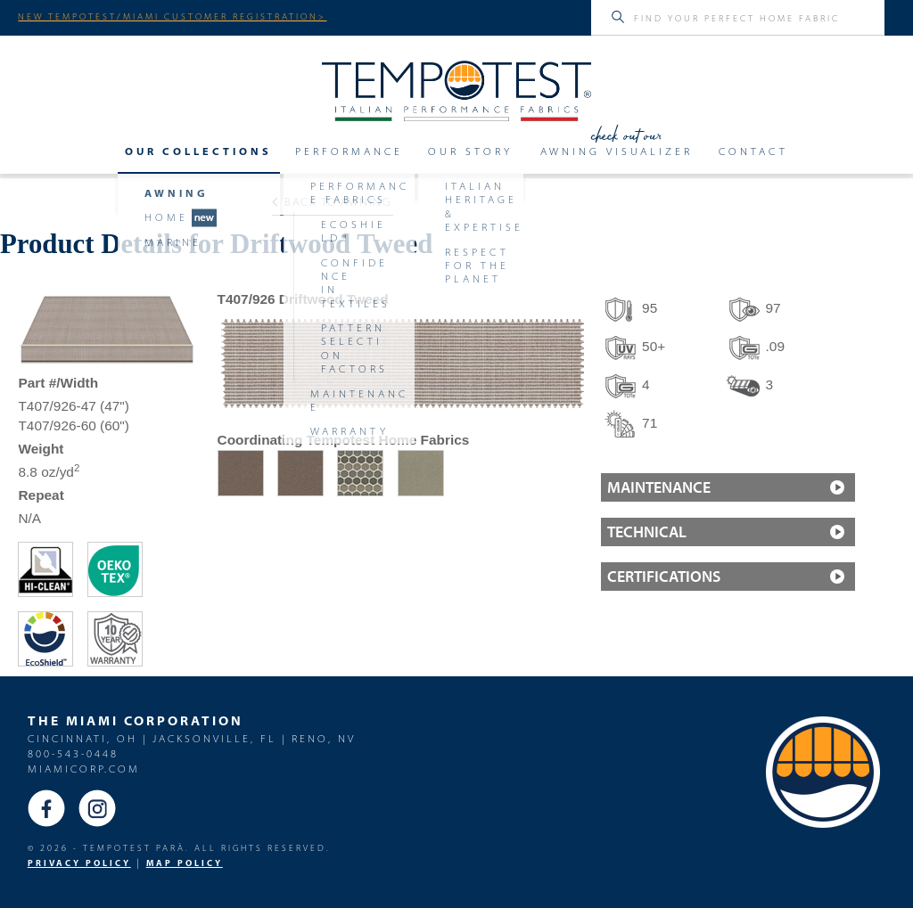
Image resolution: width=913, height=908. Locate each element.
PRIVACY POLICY (79, 863)
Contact (753, 151)
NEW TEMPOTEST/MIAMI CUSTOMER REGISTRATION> (172, 16)
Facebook (46, 808)
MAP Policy (184, 863)
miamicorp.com (84, 768)
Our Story (470, 151)
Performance (349, 151)
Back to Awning (332, 201)
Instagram (97, 808)
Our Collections (198, 151)
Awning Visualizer (616, 151)
